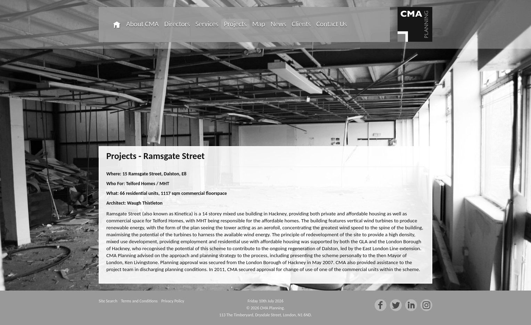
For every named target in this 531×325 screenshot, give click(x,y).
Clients (301, 24)
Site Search (108, 301)
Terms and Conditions (139, 301)
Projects (235, 24)
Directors (177, 24)
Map (258, 24)
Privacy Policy (172, 301)
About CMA (142, 24)
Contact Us (331, 24)
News (278, 24)
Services (206, 24)
